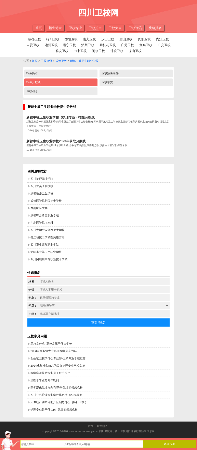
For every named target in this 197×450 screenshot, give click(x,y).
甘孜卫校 (116, 51)
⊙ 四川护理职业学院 (40, 178)
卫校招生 (95, 28)
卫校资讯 (135, 28)
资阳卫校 (144, 39)
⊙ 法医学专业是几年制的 (43, 380)
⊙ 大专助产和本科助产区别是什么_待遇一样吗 (56, 402)
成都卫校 (34, 39)
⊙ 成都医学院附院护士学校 (44, 200)
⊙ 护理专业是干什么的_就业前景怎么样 (52, 409)
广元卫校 (127, 45)
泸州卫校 (87, 45)
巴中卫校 (80, 51)
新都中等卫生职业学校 (84, 60)
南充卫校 (89, 39)
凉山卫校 (135, 51)
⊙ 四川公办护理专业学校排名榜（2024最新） (56, 395)
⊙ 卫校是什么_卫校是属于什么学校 (49, 343)
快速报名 (155, 28)
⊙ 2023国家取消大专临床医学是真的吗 (52, 351)
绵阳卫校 (52, 39)
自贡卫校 (32, 45)
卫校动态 (32, 91)
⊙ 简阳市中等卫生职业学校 (44, 252)
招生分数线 (33, 82)
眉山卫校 (125, 39)
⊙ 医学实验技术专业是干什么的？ (48, 373)
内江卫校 (162, 39)
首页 (38, 28)
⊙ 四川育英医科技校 (40, 186)
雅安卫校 (61, 51)
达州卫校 (51, 45)
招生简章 (55, 28)
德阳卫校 (71, 39)
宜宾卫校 (145, 45)
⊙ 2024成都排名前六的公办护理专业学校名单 (56, 365)
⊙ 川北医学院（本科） (41, 222)
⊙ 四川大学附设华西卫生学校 (46, 230)
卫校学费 (107, 82)
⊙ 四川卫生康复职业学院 (43, 244)
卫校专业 (75, 28)
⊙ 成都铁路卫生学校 (40, 193)
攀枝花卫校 (108, 45)
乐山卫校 (107, 39)
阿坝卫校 (98, 51)
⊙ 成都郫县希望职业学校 (43, 215)
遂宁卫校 (69, 45)
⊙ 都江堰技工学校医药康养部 (46, 237)
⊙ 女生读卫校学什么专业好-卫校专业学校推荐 (56, 358)
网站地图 (102, 426)
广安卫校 (164, 45)
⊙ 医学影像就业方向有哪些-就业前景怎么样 (55, 387)
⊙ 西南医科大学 (37, 208)
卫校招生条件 (110, 73)
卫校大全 (115, 28)
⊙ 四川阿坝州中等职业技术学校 (47, 259)
